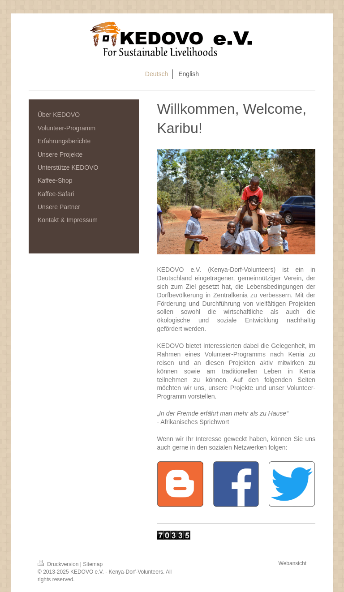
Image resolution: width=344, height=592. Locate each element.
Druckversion (59, 564)
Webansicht (292, 563)
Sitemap (93, 564)
